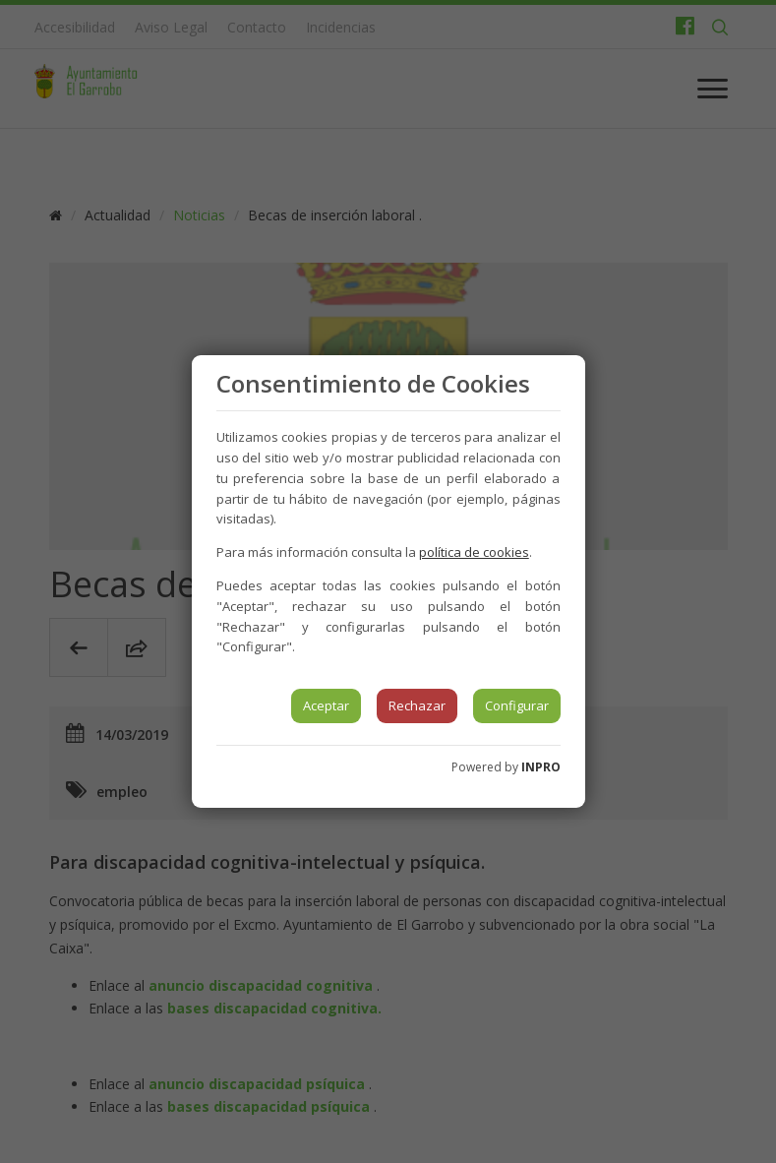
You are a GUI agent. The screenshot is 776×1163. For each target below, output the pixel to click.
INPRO (541, 767)
